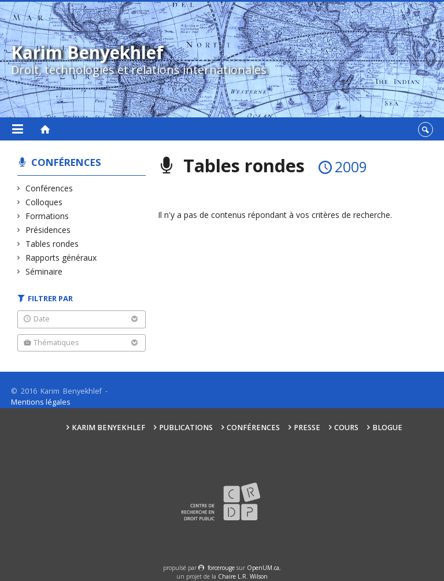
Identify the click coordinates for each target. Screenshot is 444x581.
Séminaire (44, 271)
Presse (307, 427)
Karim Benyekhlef (108, 427)
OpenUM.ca (263, 568)
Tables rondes (52, 243)
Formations (47, 215)
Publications (186, 427)
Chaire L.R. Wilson (243, 576)
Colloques (44, 202)
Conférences (66, 162)
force (221, 568)
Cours (346, 427)
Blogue (387, 427)
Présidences (48, 229)
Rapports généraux (61, 257)
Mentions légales (41, 402)
